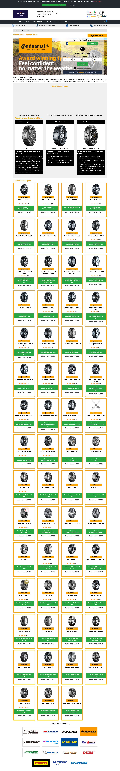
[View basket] (105, 22)
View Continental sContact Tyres (24, 567)
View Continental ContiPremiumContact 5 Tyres (48, 351)
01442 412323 (40, 16)
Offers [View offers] (66, 21)
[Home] (14, 22)
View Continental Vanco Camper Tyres (96, 603)
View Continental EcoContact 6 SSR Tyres (48, 495)
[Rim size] (87, 59)
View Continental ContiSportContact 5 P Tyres (72, 387)
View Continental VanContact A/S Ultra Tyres (96, 675)
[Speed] (97, 59)
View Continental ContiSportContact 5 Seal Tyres (24, 423)
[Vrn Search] (76, 43)
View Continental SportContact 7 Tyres (24, 603)
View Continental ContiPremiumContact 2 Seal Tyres (96, 316)
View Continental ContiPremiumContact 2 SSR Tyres (24, 352)
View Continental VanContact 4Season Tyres (72, 675)
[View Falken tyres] (50, 742)
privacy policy (97, 2)
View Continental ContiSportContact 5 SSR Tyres (72, 423)
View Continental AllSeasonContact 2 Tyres (48, 208)
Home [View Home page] (16, 30)
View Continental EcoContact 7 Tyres (96, 495)
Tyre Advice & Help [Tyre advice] (38, 21)
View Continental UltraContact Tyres (48, 603)
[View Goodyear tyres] (69, 742)
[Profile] (77, 59)
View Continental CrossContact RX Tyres (96, 459)
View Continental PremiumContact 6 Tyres (48, 531)
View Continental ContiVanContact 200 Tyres (48, 459)
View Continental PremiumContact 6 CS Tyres (72, 531)
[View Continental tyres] (89, 731)
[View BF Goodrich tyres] (50, 731)
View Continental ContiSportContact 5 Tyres (48, 387)
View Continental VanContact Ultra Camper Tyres (72, 711)
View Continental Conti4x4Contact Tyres (96, 208)
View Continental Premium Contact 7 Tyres (24, 531)
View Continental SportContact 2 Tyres (48, 567)
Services (27, 21)
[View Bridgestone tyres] (69, 731)
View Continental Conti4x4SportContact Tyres (24, 243)
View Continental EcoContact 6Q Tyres (72, 495)
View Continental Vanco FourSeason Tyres (72, 639)
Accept (48, 5)
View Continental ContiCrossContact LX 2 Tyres (96, 243)
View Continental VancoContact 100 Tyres (24, 675)
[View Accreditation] (102, 13)
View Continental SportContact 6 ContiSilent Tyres (96, 567)
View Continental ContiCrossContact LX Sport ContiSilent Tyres (48, 280)
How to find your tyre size (84, 68)
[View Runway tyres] (60, 763)
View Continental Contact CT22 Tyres (72, 208)
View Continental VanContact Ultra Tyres (48, 711)
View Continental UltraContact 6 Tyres (72, 603)
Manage (72, 5)
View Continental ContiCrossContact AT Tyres (48, 243)
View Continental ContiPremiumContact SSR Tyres (72, 351)
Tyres (20, 21)
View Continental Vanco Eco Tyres (48, 639)
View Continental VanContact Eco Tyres (24, 711)
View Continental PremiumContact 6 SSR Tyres (96, 531)
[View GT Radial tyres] (89, 742)
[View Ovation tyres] (69, 752)
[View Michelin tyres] (50, 752)
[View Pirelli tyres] (41, 763)
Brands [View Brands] (21, 30)
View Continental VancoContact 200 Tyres (48, 675)
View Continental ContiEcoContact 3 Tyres (24, 315)
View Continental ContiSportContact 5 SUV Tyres (96, 423)
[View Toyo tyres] (79, 763)
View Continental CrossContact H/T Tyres (72, 459)
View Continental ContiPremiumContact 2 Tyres (71, 315)
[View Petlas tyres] (89, 752)
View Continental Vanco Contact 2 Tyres (24, 639)
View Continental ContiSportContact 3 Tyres (96, 351)
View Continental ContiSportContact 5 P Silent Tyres (96, 388)
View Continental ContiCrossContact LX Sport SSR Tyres (72, 280)
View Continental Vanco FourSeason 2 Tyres (96, 639)
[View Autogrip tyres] (31, 731)
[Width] (67, 59)
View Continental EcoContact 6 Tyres (24, 495)
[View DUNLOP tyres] (31, 742)
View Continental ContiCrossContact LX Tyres (72, 243)
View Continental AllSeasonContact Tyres (24, 208)
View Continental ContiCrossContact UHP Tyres (96, 279)
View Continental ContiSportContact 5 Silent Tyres (48, 424)
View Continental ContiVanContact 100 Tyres (24, 459)
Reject (60, 5)
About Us (48, 21)
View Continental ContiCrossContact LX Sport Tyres (24, 280)
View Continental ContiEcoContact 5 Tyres (48, 315)
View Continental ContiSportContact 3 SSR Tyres (24, 387)
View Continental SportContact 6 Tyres (72, 567)
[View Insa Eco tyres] (31, 752)
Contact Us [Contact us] (58, 21)
